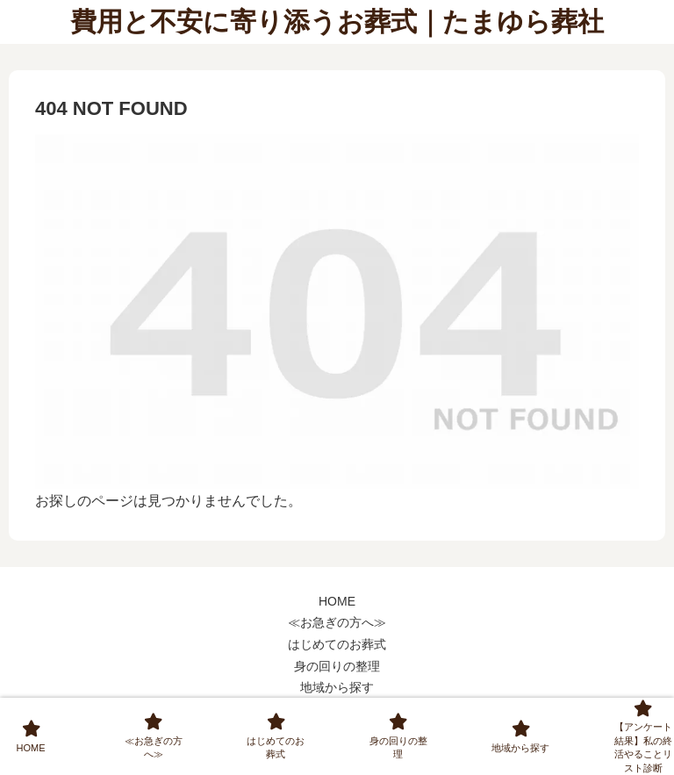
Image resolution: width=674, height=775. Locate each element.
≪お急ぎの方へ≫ (337, 622)
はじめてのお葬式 (337, 644)
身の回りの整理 (337, 666)
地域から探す (337, 687)
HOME (337, 601)
